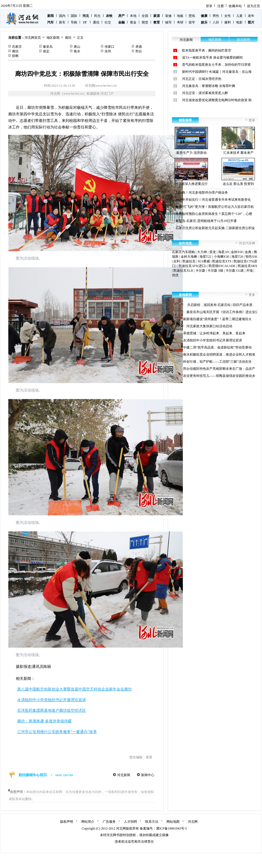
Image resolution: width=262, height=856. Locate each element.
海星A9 (223, 252)
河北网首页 (33, 38)
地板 (180, 16)
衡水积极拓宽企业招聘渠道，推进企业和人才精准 (219, 354)
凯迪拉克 (188, 261)
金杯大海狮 (189, 257)
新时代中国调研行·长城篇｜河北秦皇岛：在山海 (217, 72)
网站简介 (87, 822)
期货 (145, 22)
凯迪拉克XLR (183, 270)
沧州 (108, 51)
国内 (62, 16)
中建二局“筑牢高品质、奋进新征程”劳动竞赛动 (217, 347)
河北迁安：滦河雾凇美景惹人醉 (205, 93)
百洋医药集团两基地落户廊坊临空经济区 (51, 710)
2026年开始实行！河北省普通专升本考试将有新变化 (213, 200)
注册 (220, 6)
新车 (62, 22)
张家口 (109, 47)
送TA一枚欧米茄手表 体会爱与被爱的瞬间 (212, 57)
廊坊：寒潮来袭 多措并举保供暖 (44, 721)
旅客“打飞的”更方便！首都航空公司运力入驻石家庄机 (214, 207)
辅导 (168, 22)
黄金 (133, 22)
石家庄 (17, 47)
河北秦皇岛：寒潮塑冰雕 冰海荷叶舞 (208, 86)
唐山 (77, 47)
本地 (133, 16)
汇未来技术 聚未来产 (238, 141)
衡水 (77, 51)
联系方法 (151, 822)
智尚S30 (251, 257)
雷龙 (212, 252)
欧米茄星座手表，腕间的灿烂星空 (206, 50)
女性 (227, 16)
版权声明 (66, 822)
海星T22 (205, 257)
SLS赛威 (204, 261)
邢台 (138, 51)
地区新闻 (52, 38)
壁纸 (192, 16)
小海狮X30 (221, 257)
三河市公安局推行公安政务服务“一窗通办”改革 (57, 732)
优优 (175, 275)
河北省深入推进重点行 (191, 172)
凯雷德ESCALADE (222, 266)
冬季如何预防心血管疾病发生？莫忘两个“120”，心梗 (213, 214)
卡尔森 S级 (215, 270)
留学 (192, 22)
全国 (145, 16)
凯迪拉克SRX (247, 266)
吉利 (176, 261)
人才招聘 (130, 822)
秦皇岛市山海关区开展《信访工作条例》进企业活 (222, 312)
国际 (74, 16)
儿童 (239, 16)
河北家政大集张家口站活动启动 (209, 326)
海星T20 (237, 257)
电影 (239, 22)
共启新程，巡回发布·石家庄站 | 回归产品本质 (219, 305)
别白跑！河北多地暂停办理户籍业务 (201, 192)
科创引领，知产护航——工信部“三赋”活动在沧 (217, 362)
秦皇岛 (48, 47)
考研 (180, 22)
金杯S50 (237, 252)
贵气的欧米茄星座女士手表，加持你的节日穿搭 (216, 65)
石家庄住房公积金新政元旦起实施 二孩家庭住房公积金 (215, 228)
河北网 (193, 822)
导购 (74, 22)
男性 (216, 16)
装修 (168, 16)
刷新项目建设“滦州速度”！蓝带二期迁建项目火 (217, 319)
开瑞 (249, 270)
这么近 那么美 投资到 (238, 172)
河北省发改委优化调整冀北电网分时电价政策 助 (217, 100)
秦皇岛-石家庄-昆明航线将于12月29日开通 (206, 221)
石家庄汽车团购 (183, 252)
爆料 (227, 22)
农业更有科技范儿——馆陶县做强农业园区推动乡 (219, 376)
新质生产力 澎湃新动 (191, 141)
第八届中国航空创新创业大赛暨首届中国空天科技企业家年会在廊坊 (74, 689)
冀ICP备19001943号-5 (171, 828)
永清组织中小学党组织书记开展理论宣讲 (51, 700)
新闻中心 (147, 775)
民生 (97, 16)
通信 (96, 22)
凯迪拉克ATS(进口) (192, 266)
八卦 (216, 22)
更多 (252, 120)
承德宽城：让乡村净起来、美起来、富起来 (214, 333)
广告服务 (109, 822)
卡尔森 (200, 270)
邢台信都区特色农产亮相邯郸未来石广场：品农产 (219, 369)
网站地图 (173, 822)
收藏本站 (235, 6)
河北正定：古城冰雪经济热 (201, 79)
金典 (248, 252)
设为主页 (253, 6)
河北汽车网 (247, 243)
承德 (138, 47)
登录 (209, 6)
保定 (46, 51)
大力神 (202, 252)
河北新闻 (123, 775)
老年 (251, 16)
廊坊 (68, 38)
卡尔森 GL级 (234, 270)
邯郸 (15, 56)
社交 (108, 22)
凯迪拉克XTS (221, 261)
